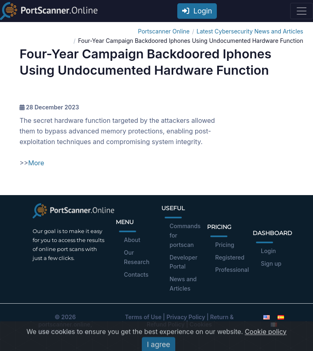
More (36, 163)
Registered (230, 257)
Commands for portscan (185, 235)
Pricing (224, 244)
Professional (232, 269)
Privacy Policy (185, 316)
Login (197, 11)
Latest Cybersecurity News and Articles (249, 31)
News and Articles (183, 283)
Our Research (137, 257)
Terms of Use (143, 316)
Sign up (271, 263)
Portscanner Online (164, 31)
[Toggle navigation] (301, 11)
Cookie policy (266, 342)
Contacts (136, 274)
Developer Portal (183, 262)
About (132, 239)
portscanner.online (64, 324)
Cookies (201, 324)
